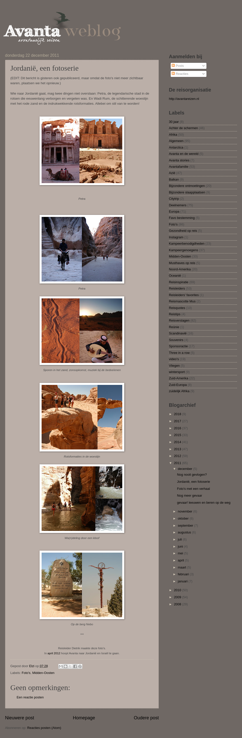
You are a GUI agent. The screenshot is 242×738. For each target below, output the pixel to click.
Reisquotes (177, 308)
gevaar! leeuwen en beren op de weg (203, 502)
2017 (178, 421)
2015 (178, 435)
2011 (178, 463)
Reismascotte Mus (182, 301)
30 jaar (174, 122)
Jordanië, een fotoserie (193, 482)
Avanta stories (179, 160)
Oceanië (175, 275)
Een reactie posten (30, 697)
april (181, 560)
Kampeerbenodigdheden (186, 243)
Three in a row (179, 353)
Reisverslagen (179, 320)
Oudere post (146, 717)
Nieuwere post (19, 717)
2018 (178, 414)
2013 (178, 449)
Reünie (174, 327)
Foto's (26, 673)
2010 (178, 590)
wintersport (177, 372)
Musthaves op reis (182, 263)
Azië (172, 173)
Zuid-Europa (178, 385)
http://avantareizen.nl (184, 99)
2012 (178, 456)
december (185, 469)
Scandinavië (178, 333)
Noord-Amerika (180, 269)
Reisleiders (177, 288)
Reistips (174, 314)
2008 (178, 604)
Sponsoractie (178, 346)
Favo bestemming (182, 218)
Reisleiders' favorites (184, 295)
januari (183, 581)
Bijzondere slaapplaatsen (187, 192)
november (185, 511)
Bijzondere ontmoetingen (187, 186)
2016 (178, 428)
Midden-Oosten (43, 673)
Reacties (180, 74)
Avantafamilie (178, 166)
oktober (184, 518)
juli (180, 539)
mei (181, 553)
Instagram (176, 237)
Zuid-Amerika (178, 378)
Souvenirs (176, 340)
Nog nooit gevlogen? (192, 474)
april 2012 (53, 653)
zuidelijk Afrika (179, 391)
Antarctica (176, 147)
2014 (178, 442)
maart (182, 567)
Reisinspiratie (178, 282)
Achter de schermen (183, 128)
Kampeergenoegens (183, 250)
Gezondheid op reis (183, 231)
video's (174, 359)
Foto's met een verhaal (193, 489)
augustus (185, 532)
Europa (174, 211)
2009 (178, 597)
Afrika (173, 134)
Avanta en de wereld (183, 154)
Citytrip (174, 199)
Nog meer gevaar (189, 495)
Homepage (84, 717)
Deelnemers (177, 205)
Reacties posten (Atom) (44, 728)
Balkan (174, 179)
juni (181, 546)
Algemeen (176, 141)
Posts (178, 66)
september (186, 525)
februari (184, 574)
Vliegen (174, 365)
